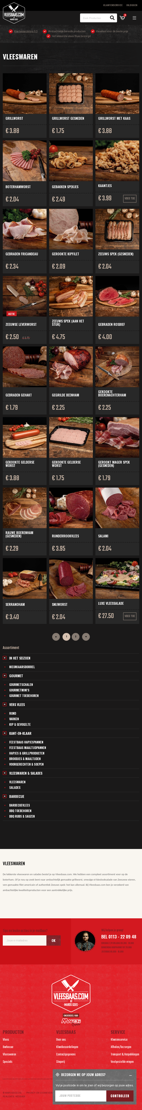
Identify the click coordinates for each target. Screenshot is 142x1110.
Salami (103, 536)
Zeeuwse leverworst (21, 324)
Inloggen (131, 5)
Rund (12, 713)
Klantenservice (113, 5)
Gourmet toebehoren (24, 695)
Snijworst (59, 604)
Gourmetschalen (21, 684)
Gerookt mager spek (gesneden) (114, 463)
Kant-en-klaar (20, 733)
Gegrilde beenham (65, 395)
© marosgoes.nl (12, 1093)
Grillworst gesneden (68, 118)
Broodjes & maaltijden (25, 759)
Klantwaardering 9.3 (26, 31)
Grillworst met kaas (114, 118)
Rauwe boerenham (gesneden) (19, 534)
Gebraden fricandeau (22, 254)
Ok (53, 940)
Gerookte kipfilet (65, 254)
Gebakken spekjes (65, 186)
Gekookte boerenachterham (112, 393)
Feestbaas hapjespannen (26, 742)
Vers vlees (17, 704)
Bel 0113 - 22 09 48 (118, 936)
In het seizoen (19, 658)
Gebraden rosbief (111, 324)
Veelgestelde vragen (122, 1062)
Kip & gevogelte (20, 724)
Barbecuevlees (19, 805)
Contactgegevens (66, 1054)
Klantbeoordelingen (67, 1047)
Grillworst (14, 118)
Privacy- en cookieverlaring (43, 1093)
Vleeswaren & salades (25, 773)
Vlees (6, 1039)
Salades (15, 787)
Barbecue (16, 796)
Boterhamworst (18, 186)
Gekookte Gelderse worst (20, 463)
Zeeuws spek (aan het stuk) (68, 322)
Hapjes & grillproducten (26, 753)
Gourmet (16, 675)
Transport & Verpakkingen (125, 1054)
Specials (7, 1062)
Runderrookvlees (65, 536)
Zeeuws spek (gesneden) (115, 254)
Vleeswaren (17, 782)
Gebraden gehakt (19, 395)
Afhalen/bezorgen (121, 1047)
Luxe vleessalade (111, 603)
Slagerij (60, 1062)
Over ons (61, 1039)
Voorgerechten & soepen (26, 764)
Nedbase (20, 1096)
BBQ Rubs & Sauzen (22, 816)
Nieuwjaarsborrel (22, 667)
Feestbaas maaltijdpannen (27, 747)
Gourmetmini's (19, 690)
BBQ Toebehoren (20, 811)
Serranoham (15, 604)
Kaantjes (105, 185)
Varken (14, 719)
